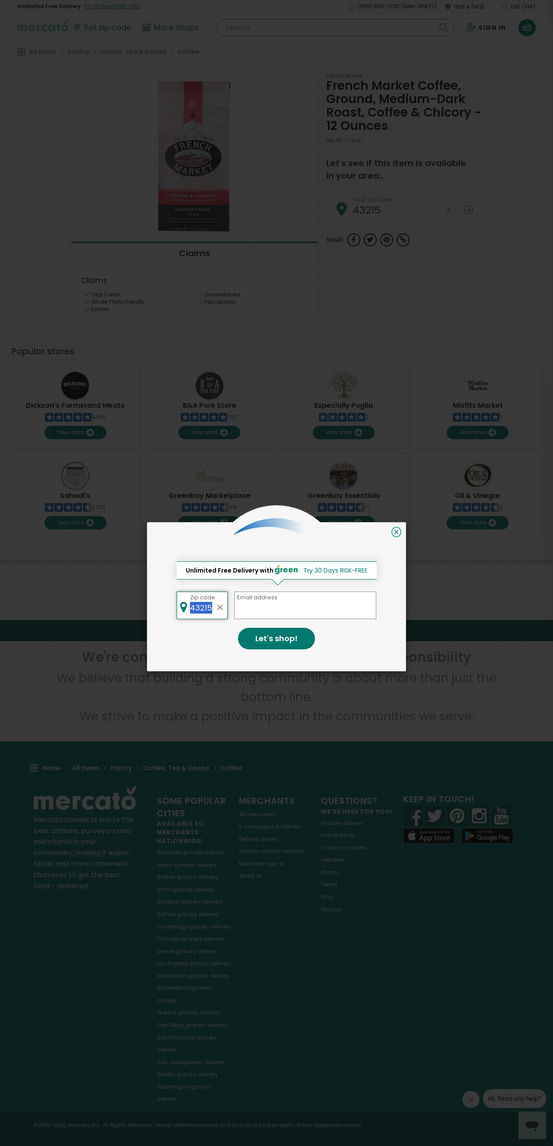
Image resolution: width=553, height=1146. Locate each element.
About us (250, 875)
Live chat (519, 6)
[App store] (429, 836)
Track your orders (344, 847)
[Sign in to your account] (486, 27)
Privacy (330, 872)
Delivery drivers (258, 839)
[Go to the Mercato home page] (42, 25)
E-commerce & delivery (270, 826)
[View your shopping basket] (527, 27)
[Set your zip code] (102, 27)
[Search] (335, 27)
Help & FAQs (465, 6)
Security (331, 909)
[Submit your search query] (443, 27)
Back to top (276, 630)
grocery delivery (191, 852)
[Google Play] (487, 835)
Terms (329, 884)
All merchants (257, 814)
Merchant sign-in (262, 863)
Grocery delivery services (271, 851)
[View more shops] (171, 27)
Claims (194, 253)
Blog (327, 896)
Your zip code (372, 199)
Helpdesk (333, 859)
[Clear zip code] (448, 210)
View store (75, 432)
